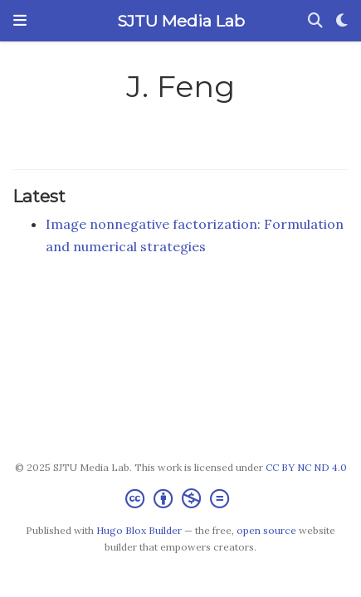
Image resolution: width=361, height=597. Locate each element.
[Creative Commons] (180, 498)
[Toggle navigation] (20, 21)
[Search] (315, 21)
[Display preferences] (342, 21)
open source (266, 530)
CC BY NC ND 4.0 (306, 467)
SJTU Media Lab (181, 21)
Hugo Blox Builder (139, 530)
